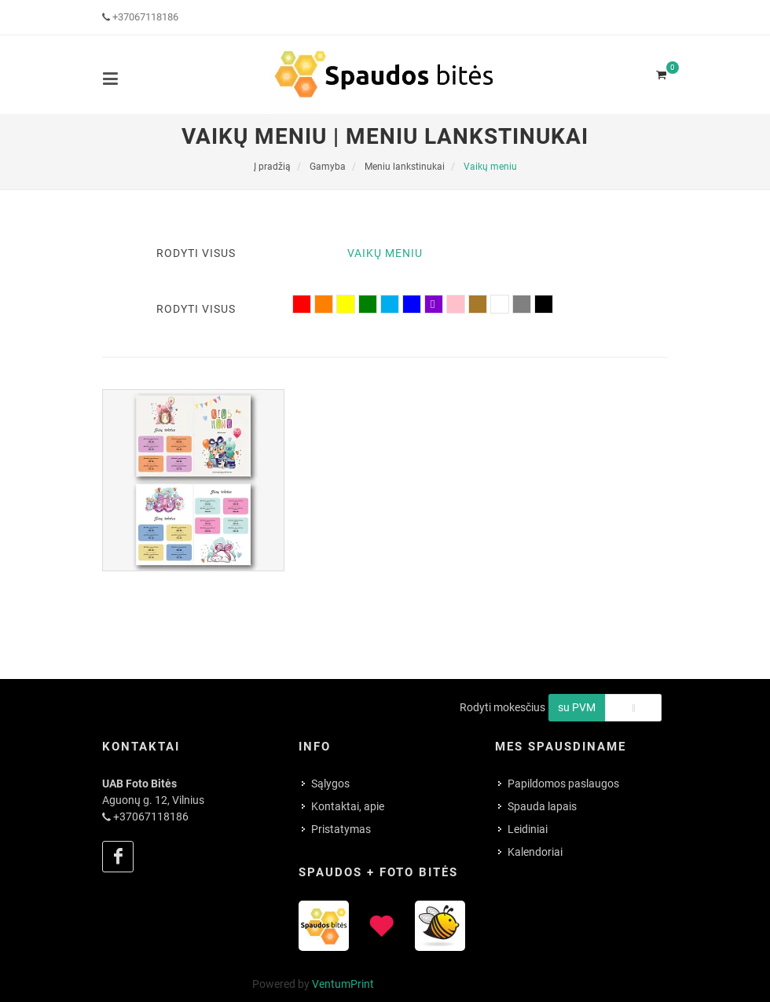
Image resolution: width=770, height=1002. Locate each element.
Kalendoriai (535, 852)
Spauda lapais (542, 806)
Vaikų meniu (385, 253)
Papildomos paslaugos (563, 783)
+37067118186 (145, 17)
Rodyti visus (196, 253)
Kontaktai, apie (347, 806)
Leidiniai (528, 829)
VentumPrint (343, 984)
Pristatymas (341, 829)
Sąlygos (330, 783)
